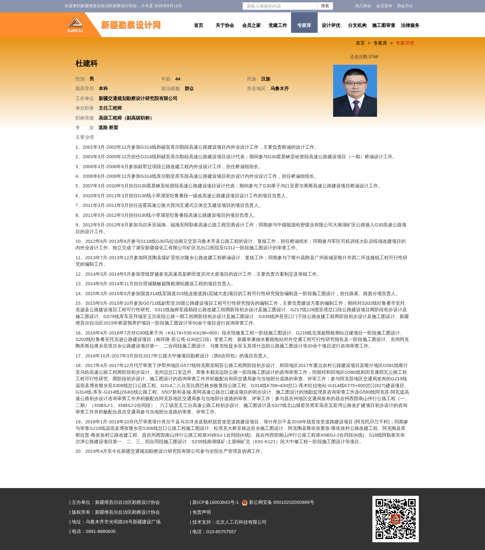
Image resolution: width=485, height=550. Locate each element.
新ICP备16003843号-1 (215, 502)
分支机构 (357, 25)
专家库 (304, 25)
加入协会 (363, 5)
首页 (198, 25)
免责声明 (201, 512)
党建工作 (277, 25)
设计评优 (331, 25)
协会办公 (405, 5)
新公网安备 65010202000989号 (278, 502)
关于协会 (225, 25)
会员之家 (251, 25)
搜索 (325, 5)
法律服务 (410, 25)
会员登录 (384, 5)
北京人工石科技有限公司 (241, 522)
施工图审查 (383, 25)
